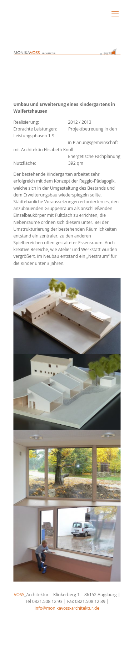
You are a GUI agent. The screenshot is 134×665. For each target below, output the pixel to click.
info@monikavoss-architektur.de (67, 608)
